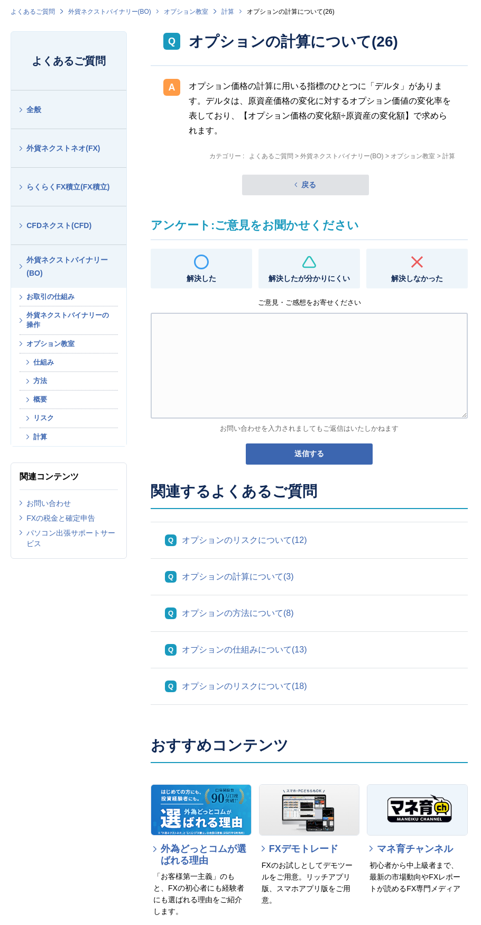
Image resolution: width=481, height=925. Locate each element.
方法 (40, 381)
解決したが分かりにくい (309, 278)
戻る (308, 184)
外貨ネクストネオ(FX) (63, 148)
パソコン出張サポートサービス (70, 538)
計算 (227, 11)
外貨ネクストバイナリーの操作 (67, 320)
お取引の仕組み (50, 297)
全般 (33, 109)
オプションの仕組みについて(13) (244, 649)
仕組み (43, 362)
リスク (43, 418)
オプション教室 (186, 11)
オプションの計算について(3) (238, 576)
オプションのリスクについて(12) (244, 540)
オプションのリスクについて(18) (244, 686)
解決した (201, 278)
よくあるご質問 (33, 11)
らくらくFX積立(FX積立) (67, 187)
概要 (40, 399)
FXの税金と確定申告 (60, 518)
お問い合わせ (48, 503)
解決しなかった (417, 278)
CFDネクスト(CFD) (58, 225)
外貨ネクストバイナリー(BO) (109, 11)
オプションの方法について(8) (238, 613)
